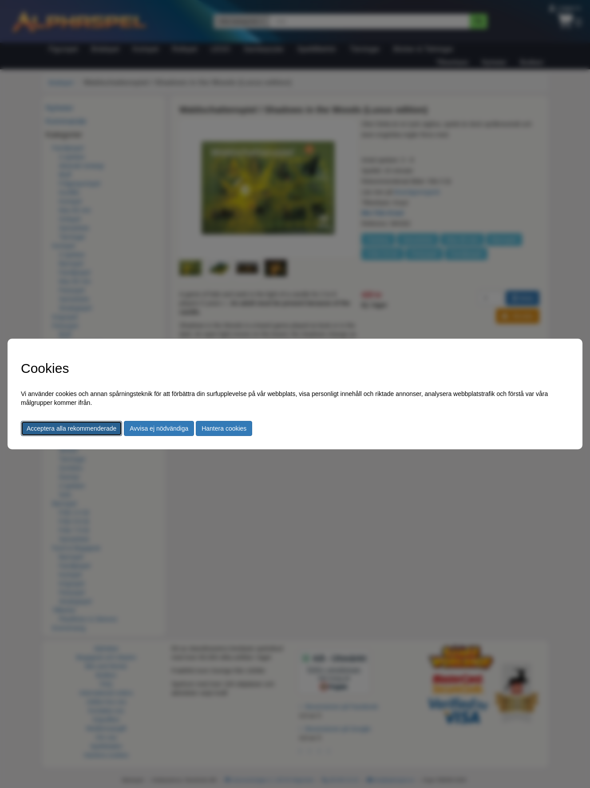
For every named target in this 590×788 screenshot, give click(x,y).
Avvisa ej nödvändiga (159, 428)
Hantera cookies (224, 428)
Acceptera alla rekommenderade (71, 428)
